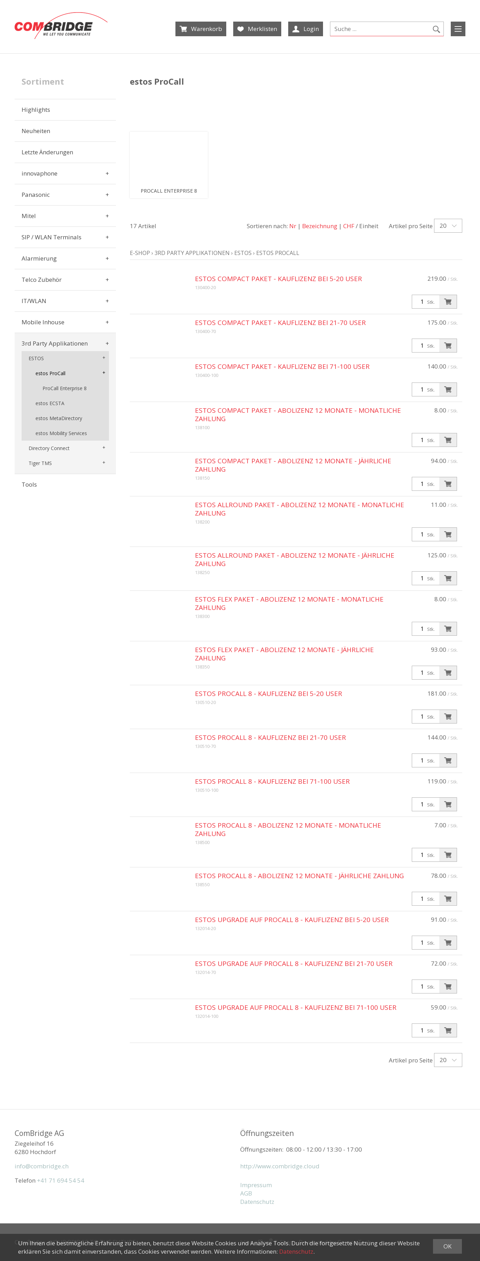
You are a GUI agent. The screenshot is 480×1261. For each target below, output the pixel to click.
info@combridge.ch (42, 1166)
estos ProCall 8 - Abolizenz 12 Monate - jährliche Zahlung (299, 875)
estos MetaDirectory (59, 418)
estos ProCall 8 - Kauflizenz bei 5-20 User (268, 693)
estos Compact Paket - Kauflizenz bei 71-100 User (282, 366)
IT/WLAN (34, 301)
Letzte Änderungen (47, 152)
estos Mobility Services (61, 433)
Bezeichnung (319, 226)
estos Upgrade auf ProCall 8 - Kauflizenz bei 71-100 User (295, 1007)
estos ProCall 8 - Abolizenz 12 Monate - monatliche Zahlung (288, 829)
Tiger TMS (40, 463)
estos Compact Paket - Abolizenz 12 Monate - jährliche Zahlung (293, 465)
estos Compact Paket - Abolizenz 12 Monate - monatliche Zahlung (298, 414)
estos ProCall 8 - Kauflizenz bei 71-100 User (272, 781)
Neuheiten (36, 131)
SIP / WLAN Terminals (51, 237)
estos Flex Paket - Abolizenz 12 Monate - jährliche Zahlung (284, 654)
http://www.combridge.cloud (280, 1166)
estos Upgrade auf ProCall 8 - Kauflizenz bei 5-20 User (292, 919)
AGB (246, 1193)
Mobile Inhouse (43, 322)
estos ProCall (50, 373)
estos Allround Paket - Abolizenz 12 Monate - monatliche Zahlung (299, 509)
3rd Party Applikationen (55, 343)
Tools (29, 484)
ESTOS (36, 358)
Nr (292, 226)
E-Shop (140, 253)
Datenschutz (257, 1202)
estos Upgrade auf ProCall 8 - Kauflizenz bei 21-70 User (294, 963)
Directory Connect (49, 448)
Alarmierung (39, 258)
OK (447, 1246)
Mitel (29, 216)
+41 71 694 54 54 (60, 1180)
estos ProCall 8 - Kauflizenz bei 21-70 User (270, 737)
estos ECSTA (50, 403)
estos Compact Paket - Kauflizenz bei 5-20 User (278, 278)
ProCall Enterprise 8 (64, 388)
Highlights (36, 110)
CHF (348, 226)
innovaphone (39, 173)
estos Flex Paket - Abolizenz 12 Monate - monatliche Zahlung (289, 603)
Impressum (256, 1185)
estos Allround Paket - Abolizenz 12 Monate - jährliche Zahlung (294, 559)
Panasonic (36, 195)
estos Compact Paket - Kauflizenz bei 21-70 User (280, 322)
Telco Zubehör (42, 280)
